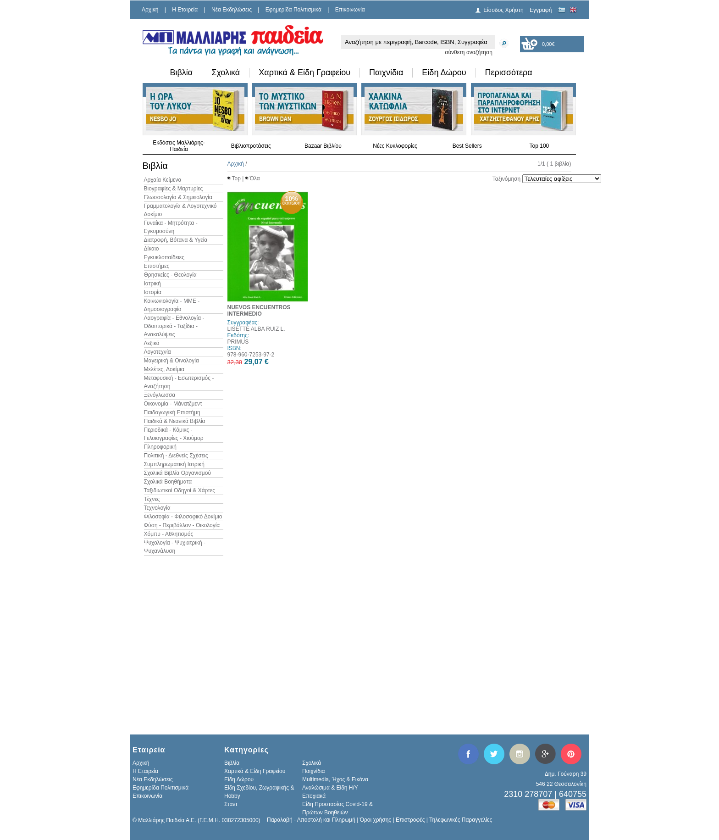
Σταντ (231, 804)
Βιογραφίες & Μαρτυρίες (173, 188)
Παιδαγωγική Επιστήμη (172, 412)
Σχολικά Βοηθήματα (168, 481)
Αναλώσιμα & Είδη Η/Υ (330, 787)
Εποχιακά (314, 796)
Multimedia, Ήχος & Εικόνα (335, 779)
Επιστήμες (157, 266)
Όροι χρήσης (375, 820)
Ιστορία (152, 292)
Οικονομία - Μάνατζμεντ (173, 404)
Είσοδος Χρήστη (503, 10)
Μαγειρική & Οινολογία (171, 360)
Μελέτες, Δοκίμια (164, 369)
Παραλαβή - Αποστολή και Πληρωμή (311, 820)
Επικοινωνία (350, 9)
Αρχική (150, 9)
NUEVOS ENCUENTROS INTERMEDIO (259, 310)
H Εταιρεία (185, 9)
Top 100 (539, 146)
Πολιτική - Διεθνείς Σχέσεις (176, 455)
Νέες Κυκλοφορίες (395, 146)
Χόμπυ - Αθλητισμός (169, 534)
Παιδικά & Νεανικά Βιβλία (174, 421)
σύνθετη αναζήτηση (468, 52)
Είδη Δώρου (444, 72)
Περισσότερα (508, 72)
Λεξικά (152, 343)
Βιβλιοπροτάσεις (251, 146)
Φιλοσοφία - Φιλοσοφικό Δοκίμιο (183, 516)
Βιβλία (181, 72)
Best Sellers (467, 146)
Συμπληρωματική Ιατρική (174, 464)
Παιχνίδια (386, 72)
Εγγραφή (541, 10)
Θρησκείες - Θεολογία (170, 275)
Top (236, 178)
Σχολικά (225, 72)
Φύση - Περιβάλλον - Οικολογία (182, 525)
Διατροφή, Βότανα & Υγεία (176, 240)
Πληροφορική (160, 447)
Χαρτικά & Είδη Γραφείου (304, 72)
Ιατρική (152, 283)
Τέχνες (152, 499)
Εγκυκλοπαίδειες (164, 257)
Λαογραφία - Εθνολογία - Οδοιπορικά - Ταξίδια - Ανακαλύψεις (174, 326)
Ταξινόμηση (506, 179)
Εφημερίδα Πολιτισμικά (293, 9)
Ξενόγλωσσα (160, 395)
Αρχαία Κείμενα (163, 180)
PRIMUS (238, 342)
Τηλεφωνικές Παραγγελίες (460, 820)
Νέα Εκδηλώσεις (231, 9)
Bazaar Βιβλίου (323, 146)
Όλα (255, 178)
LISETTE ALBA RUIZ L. (256, 329)
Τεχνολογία (157, 508)
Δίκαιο (151, 248)
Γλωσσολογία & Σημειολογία (178, 197)
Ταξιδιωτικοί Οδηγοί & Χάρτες (180, 490)
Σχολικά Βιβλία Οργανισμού (177, 473)
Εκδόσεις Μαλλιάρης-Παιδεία (179, 145)
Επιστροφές (410, 820)
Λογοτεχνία (157, 352)
